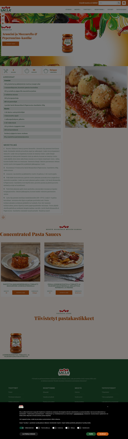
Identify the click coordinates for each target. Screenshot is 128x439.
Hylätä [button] (91, 434)
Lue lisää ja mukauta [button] (28, 434)
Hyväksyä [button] (103, 434)
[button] (107, 406)
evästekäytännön (78, 414)
